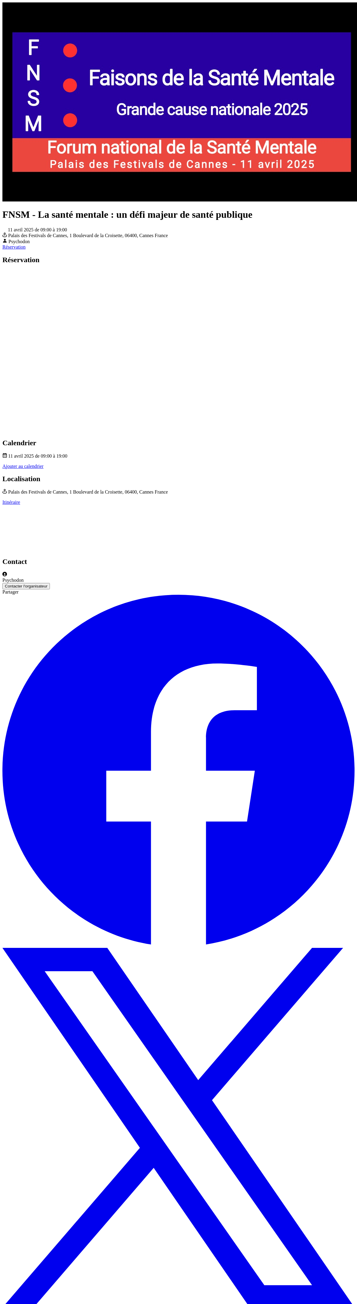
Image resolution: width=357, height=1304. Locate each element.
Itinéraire (11, 502)
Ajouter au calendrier (23, 466)
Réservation (13, 247)
